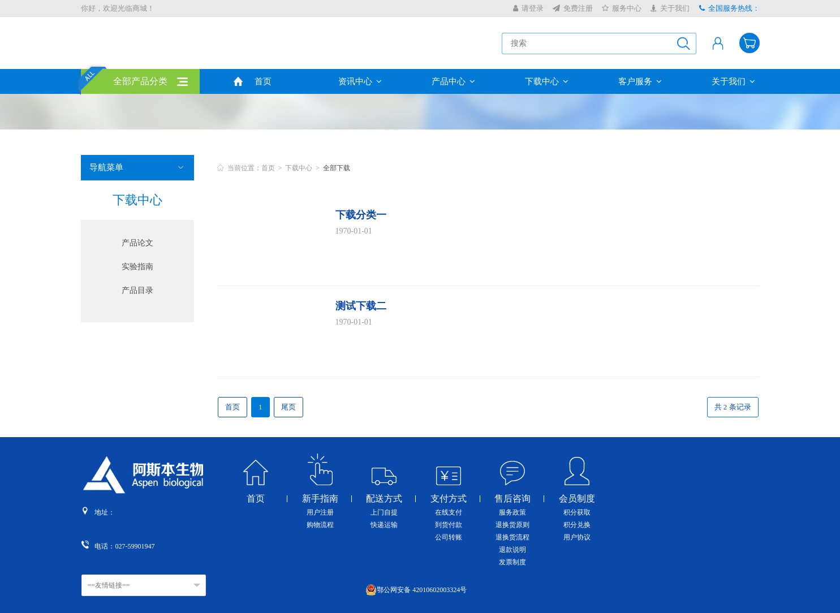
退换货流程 (512, 537)
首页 (263, 81)
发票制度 (512, 562)
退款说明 (512, 550)
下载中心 (546, 81)
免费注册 (573, 8)
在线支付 (448, 512)
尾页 (288, 407)
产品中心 (453, 81)
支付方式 (448, 498)
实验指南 (137, 266)
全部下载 (336, 168)
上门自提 (384, 512)
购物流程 (320, 525)
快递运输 (384, 525)
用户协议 (577, 537)
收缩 (832, 186)
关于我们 (670, 8)
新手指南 (320, 498)
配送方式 (384, 498)
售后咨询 (512, 498)
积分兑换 (577, 525)
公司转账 (448, 537)
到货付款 (448, 525)
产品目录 (137, 290)
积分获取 (577, 512)
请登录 (528, 8)
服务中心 (621, 8)
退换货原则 (512, 525)
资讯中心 (360, 81)
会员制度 (577, 498)
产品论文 (137, 243)
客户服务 (640, 81)
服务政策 (512, 512)
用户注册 (320, 512)
